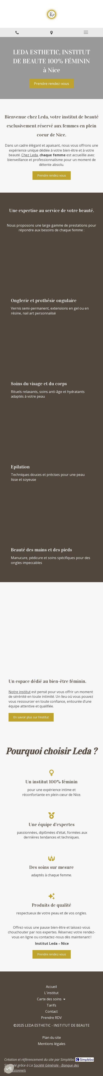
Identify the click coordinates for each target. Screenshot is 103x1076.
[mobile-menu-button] (86, 32)
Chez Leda (29, 155)
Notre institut (20, 691)
